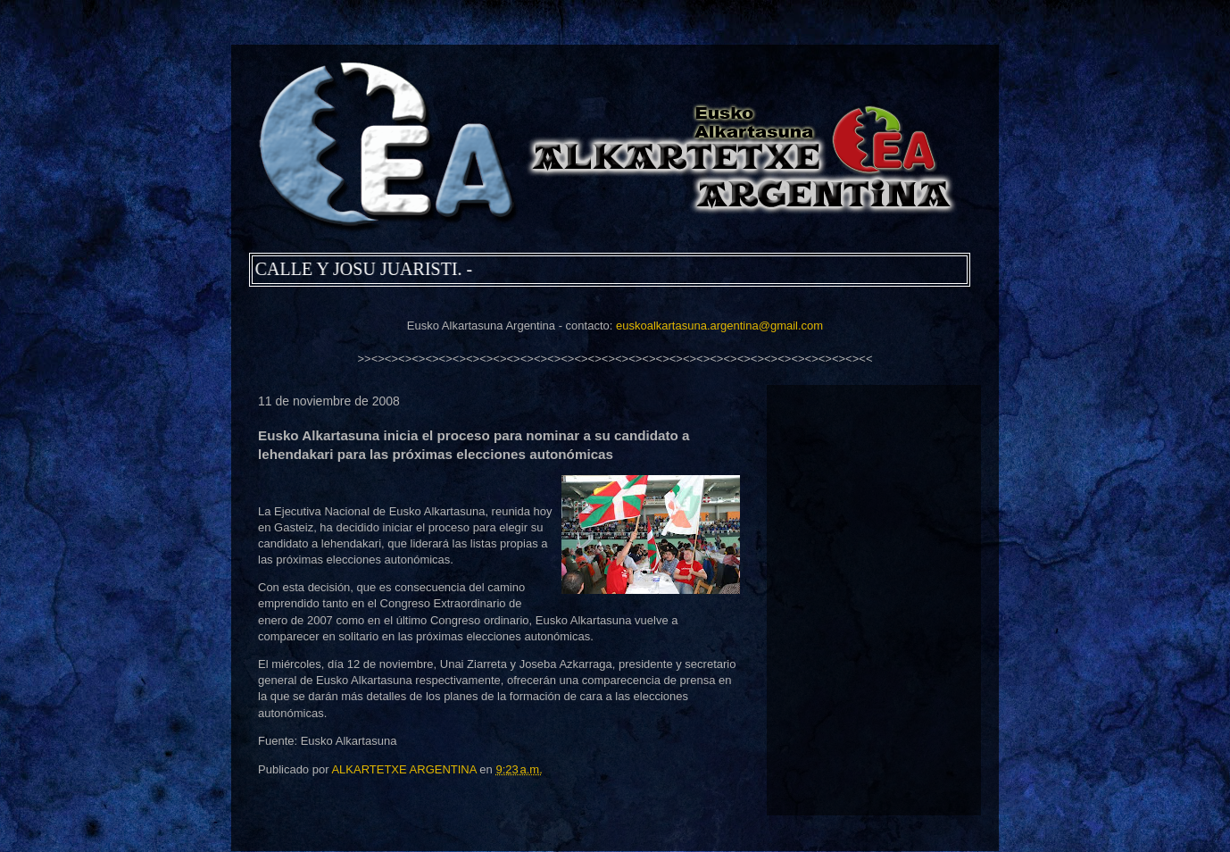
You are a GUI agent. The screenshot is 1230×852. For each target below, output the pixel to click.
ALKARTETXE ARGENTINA (405, 769)
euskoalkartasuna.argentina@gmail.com (719, 325)
